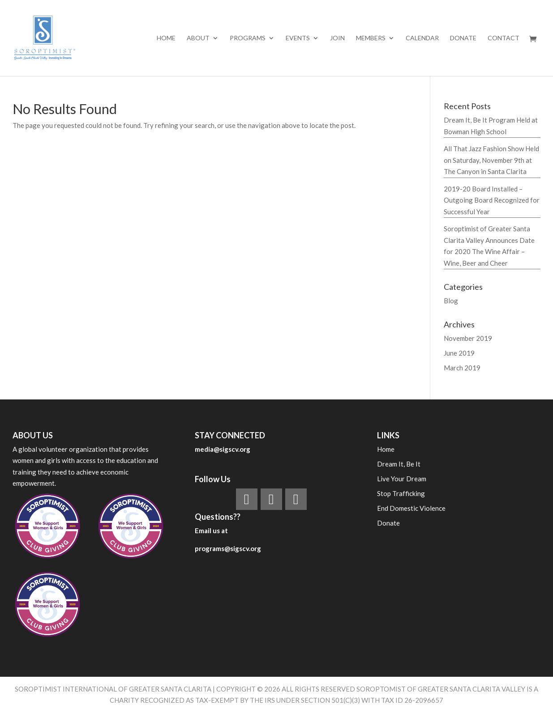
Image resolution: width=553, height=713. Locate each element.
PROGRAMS (248, 38)
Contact (503, 38)
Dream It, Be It (398, 464)
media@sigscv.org (222, 449)
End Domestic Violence (411, 508)
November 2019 (468, 338)
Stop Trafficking (401, 493)
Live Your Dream (401, 479)
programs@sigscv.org (228, 548)
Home (166, 38)
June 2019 (459, 353)
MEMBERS (371, 38)
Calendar (422, 38)
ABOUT (198, 38)
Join (337, 38)
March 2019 (462, 368)
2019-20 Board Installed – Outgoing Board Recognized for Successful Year (492, 200)
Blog (451, 301)
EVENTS (298, 38)
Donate (463, 38)
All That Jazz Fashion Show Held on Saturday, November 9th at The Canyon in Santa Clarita (491, 159)
